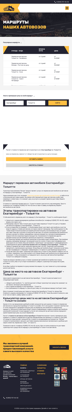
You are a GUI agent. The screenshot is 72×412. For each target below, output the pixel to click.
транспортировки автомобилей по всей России (43, 195)
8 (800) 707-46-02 (63, 2)
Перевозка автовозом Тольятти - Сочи (19, 71)
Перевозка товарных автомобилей (27, 371)
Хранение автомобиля (24, 382)
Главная (23, 365)
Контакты (41, 374)
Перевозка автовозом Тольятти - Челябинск (19, 57)
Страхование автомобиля (24, 375)
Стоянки (40, 371)
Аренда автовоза (26, 379)
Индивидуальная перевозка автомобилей (26, 390)
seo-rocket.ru (53, 408)
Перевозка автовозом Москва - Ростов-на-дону (20, 64)
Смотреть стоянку (36, 165)
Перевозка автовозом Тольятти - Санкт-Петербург (19, 78)
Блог (56, 365)
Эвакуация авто (25, 385)
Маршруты (41, 368)
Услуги (23, 368)
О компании (42, 365)
